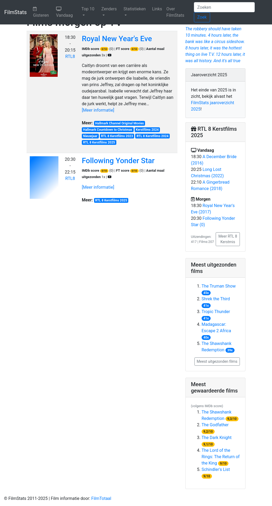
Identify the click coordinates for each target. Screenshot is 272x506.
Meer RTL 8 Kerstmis (227, 239)
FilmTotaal (101, 498)
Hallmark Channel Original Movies (119, 123)
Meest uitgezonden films (217, 361)
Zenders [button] (109, 8)
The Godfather (215, 424)
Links (157, 8)
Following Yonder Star (118, 160)
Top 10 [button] (87, 8)
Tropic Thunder (216, 311)
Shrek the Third (216, 298)
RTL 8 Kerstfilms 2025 (99, 142)
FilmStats (15, 12)
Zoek (202, 17)
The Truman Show (219, 286)
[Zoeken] (224, 7)
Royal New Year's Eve (117, 38)
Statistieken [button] (135, 8)
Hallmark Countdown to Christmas (107, 130)
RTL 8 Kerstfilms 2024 (152, 136)
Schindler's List (216, 469)
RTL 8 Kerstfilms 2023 (117, 136)
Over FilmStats (175, 12)
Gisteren (43, 12)
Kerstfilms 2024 (147, 130)
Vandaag (67, 12)
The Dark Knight (217, 437)
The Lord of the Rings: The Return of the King (221, 457)
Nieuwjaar (90, 136)
